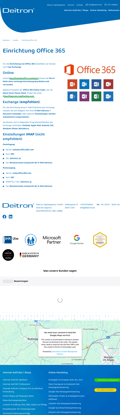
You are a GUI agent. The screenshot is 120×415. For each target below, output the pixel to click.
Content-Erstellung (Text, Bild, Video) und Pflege (25, 362)
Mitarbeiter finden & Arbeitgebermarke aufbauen (66, 355)
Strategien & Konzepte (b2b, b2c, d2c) (66, 337)
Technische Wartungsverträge (16, 370)
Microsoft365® (9, 379)
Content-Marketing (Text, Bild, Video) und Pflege (71, 374)
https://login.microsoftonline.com (18, 96)
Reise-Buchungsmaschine (14, 357)
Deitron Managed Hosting (14, 375)
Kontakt (112, 402)
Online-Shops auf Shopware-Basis (18, 353)
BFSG (5, 383)
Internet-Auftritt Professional (16, 341)
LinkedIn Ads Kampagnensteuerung (65, 361)
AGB (76, 402)
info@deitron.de (93, 5)
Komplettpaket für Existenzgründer (19, 366)
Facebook (4, 218)
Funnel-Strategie (56, 378)
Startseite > (7, 40)
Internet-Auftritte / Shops (17, 330)
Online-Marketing (58, 330)
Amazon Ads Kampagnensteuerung (65, 369)
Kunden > (16, 40)
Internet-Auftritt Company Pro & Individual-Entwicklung (23, 347)
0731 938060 (111, 5)
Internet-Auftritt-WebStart (15, 337)
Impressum (86, 402)
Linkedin (10, 218)
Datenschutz (100, 402)
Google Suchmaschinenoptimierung (65, 365)
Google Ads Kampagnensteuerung (64, 349)
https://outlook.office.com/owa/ (23, 78)
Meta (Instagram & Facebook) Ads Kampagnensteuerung (64, 343)
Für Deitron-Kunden (105, 347)
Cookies (67, 402)
